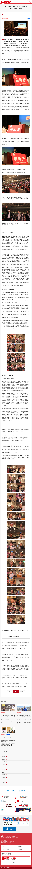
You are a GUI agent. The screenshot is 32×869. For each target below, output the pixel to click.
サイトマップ (19, 849)
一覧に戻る (16, 691)
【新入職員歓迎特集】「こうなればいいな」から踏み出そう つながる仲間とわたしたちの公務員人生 (24, 717)
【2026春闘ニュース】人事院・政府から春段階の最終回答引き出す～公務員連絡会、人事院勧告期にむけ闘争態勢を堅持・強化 (8, 739)
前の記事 (10, 691)
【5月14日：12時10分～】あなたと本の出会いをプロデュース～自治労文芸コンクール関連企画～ (8, 717)
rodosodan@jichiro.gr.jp (9, 862)
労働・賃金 (7, 734)
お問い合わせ (19, 846)
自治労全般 (5, 18)
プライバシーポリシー (5, 849)
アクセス (3, 846)
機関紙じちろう (24, 712)
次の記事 (21, 691)
